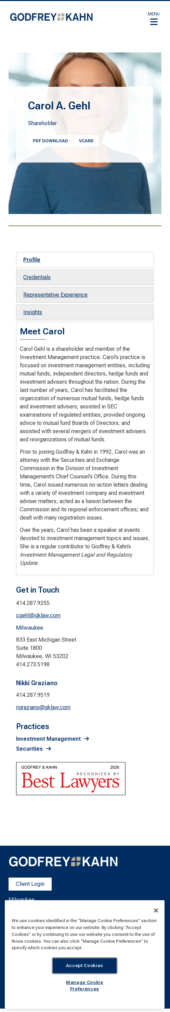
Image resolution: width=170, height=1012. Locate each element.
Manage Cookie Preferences (84, 985)
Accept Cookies (84, 965)
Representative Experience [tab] (55, 294)
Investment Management (48, 739)
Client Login (30, 884)
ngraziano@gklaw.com (43, 707)
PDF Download (50, 140)
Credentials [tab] (37, 277)
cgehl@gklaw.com (38, 615)
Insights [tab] (32, 312)
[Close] (156, 910)
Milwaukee (22, 899)
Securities (29, 749)
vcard (86, 140)
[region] (85, 954)
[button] (153, 18)
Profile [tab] (31, 260)
